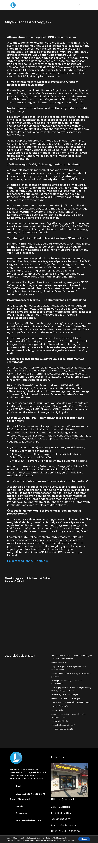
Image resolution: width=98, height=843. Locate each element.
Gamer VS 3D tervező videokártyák (65, 698)
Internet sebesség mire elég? (63, 725)
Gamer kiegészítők (59, 662)
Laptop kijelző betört (60, 721)
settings (70, 840)
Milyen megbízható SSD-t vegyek (65, 694)
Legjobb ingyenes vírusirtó (62, 729)
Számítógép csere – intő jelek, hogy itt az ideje (70, 702)
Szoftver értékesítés (59, 706)
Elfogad (84, 839)
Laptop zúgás (57, 710)
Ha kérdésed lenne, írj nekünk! (27, 560)
